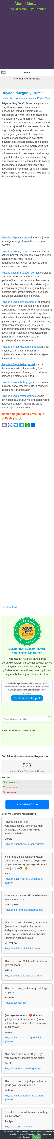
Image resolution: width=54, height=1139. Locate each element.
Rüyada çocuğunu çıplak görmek (23, 975)
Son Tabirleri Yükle (27, 804)
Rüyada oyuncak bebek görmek (22, 1068)
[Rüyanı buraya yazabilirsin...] (27, 719)
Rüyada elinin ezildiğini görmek (22, 948)
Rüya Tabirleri (12, 607)
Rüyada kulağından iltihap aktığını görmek (23, 1097)
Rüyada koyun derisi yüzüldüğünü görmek (23, 880)
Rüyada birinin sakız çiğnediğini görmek (22, 1039)
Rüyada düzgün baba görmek (18, 364)
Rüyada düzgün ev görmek (16, 237)
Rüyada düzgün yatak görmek (18, 396)
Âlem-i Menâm (27, 3)
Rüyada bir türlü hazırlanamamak (23, 909)
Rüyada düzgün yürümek (23, 93)
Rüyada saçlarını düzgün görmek (20, 272)
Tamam (37, 1137)
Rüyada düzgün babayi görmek (19, 382)
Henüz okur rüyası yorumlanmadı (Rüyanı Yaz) (25, 98)
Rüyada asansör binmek (18, 1126)
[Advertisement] (27, 41)
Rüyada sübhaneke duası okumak (24, 844)
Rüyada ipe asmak (15, 1002)
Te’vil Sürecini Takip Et (27, 698)
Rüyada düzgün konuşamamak (19, 302)
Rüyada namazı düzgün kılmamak (21, 346)
